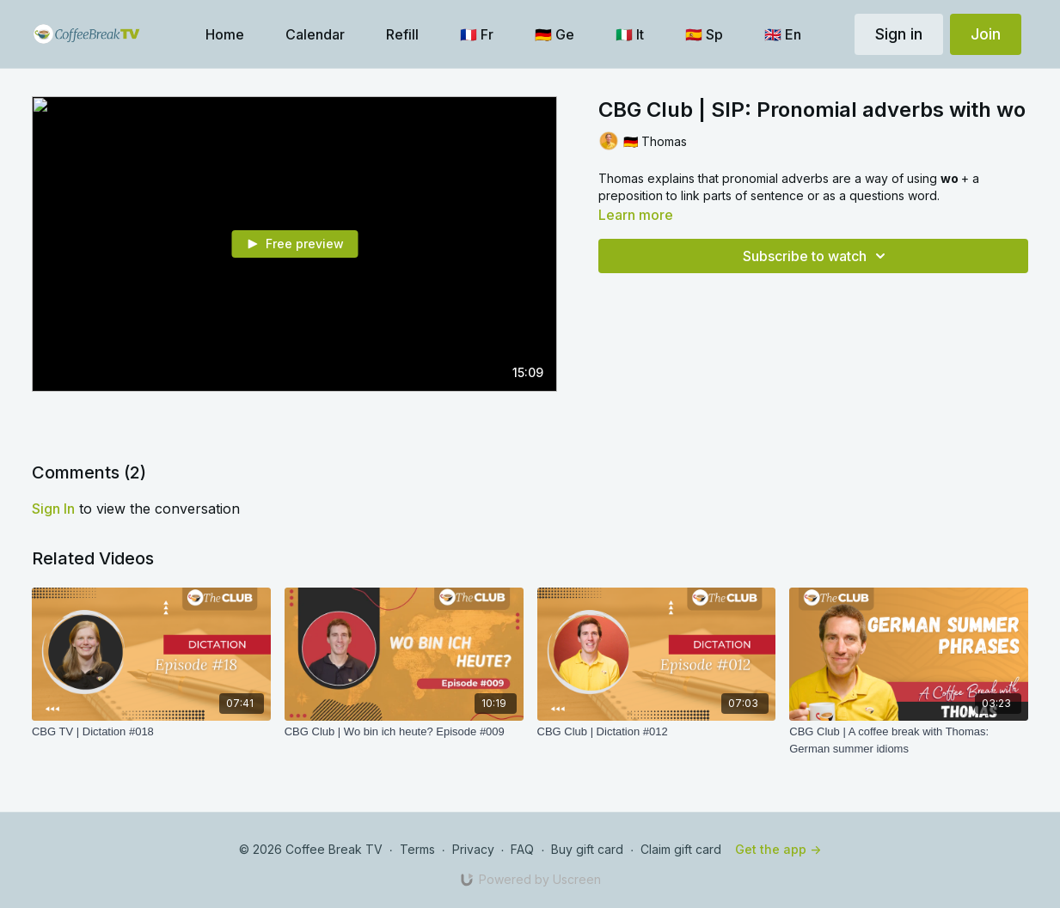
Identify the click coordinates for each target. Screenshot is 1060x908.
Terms (417, 849)
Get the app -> (778, 849)
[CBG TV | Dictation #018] (151, 731)
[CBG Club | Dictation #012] (656, 731)
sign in (53, 508)
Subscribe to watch (817, 256)
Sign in (898, 34)
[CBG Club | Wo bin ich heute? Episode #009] (404, 731)
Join (986, 34)
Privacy (473, 849)
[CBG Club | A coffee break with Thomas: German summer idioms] (908, 740)
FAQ (522, 849)
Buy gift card (587, 849)
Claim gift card (680, 849)
